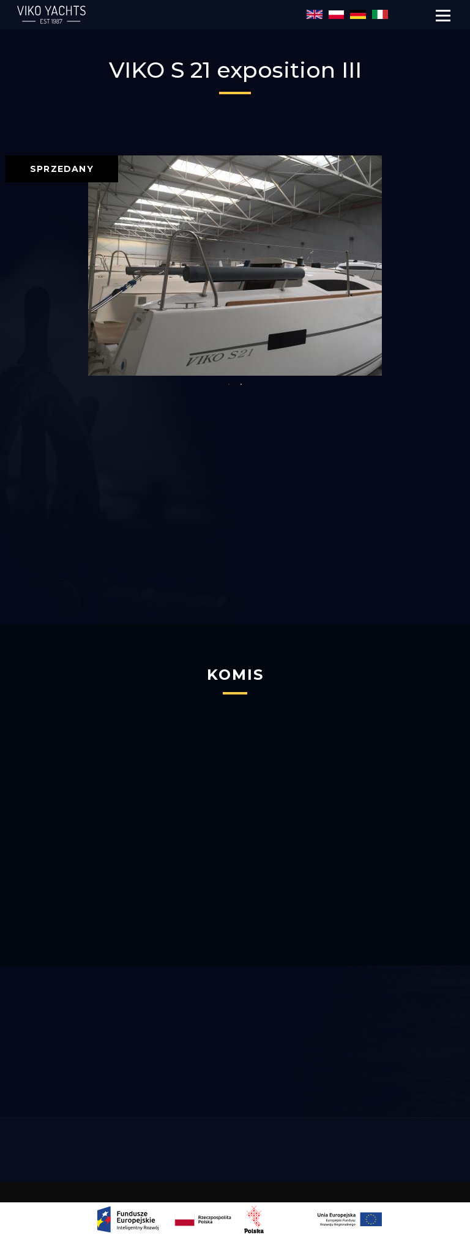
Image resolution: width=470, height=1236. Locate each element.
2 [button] (241, 385)
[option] (235, 265)
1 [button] (229, 385)
